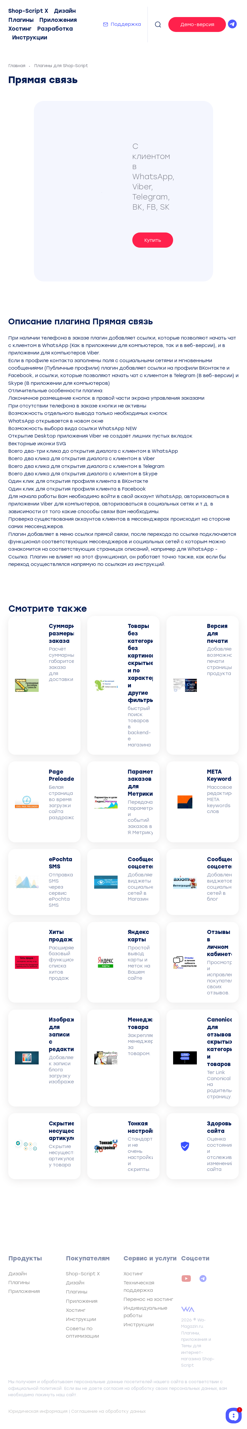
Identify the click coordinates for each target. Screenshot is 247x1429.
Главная (16, 65)
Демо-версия (197, 24)
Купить (152, 240)
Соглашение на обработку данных (108, 1411)
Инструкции (29, 37)
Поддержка (126, 24)
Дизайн (65, 11)
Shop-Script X (28, 11)
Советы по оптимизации (82, 1332)
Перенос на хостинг (148, 1299)
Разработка (55, 29)
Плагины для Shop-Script (61, 65)
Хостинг (19, 29)
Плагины (21, 20)
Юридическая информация (37, 1411)
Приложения (58, 20)
